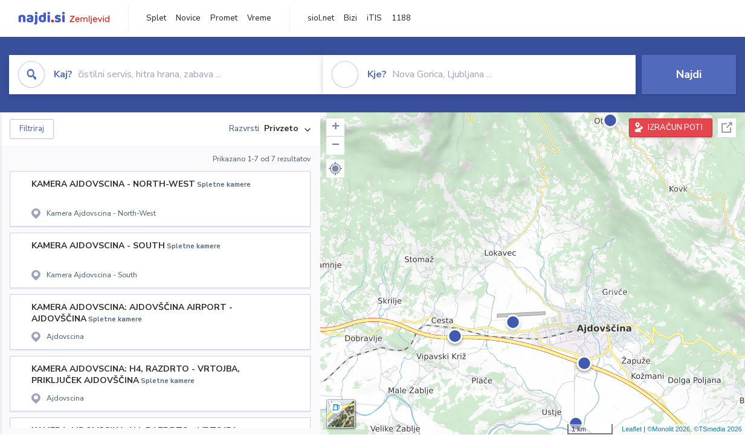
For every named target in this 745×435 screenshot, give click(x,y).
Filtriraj (31, 128)
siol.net (321, 18)
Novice (188, 18)
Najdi (688, 74)
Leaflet (632, 429)
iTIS (374, 18)
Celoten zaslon (727, 127)
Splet (156, 18)
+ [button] (336, 127)
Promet (223, 18)
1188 (401, 18)
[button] (335, 169)
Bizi (350, 18)
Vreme (259, 18)
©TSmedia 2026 (718, 429)
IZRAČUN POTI (675, 127)
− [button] (336, 146)
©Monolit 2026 (668, 429)
